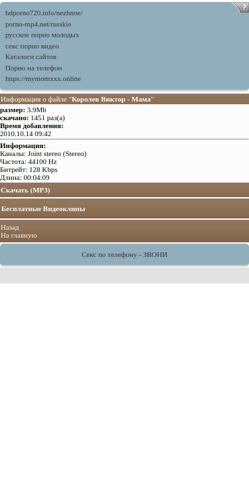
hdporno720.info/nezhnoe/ (43, 13)
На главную (19, 235)
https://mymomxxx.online (43, 78)
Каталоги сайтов (30, 56)
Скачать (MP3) (25, 190)
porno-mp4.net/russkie (38, 24)
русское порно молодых (42, 35)
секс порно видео (32, 46)
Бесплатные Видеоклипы (43, 208)
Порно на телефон (33, 68)
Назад (10, 227)
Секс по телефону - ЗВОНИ (124, 254)
